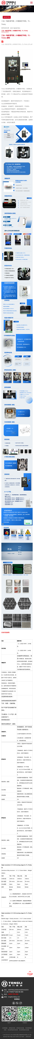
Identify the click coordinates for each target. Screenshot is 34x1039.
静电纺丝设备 (20, 1028)
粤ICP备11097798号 (13, 1036)
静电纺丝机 (12, 1028)
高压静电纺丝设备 (24, 1030)
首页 (11, 28)
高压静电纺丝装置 (13, 1030)
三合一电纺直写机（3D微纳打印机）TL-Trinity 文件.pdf (16, 44)
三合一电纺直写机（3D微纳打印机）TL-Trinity (14, 30)
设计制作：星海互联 (25, 1036)
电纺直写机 (7, 17)
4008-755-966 (13, 994)
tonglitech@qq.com (14, 997)
